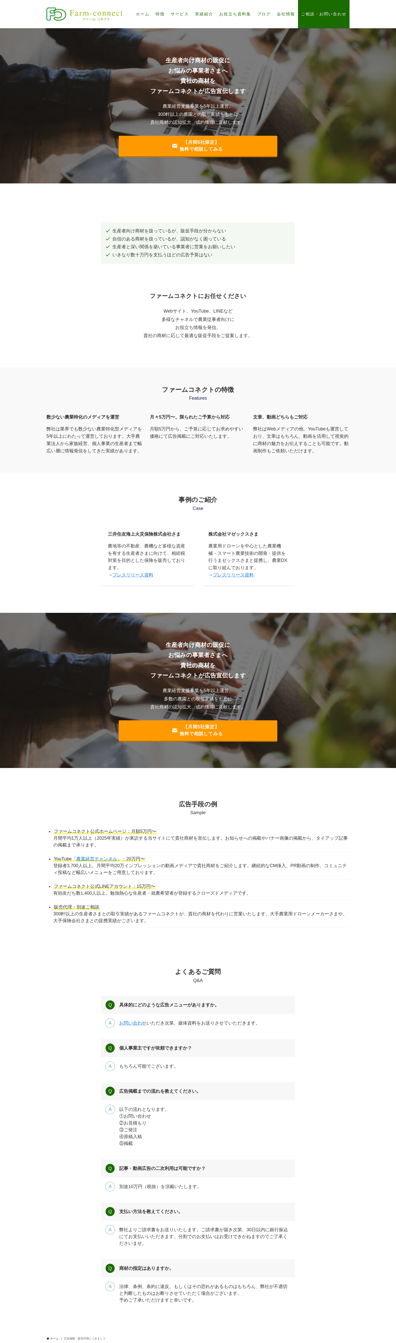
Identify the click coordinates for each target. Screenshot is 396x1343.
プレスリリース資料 (132, 575)
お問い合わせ (132, 1023)
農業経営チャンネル (96, 858)
